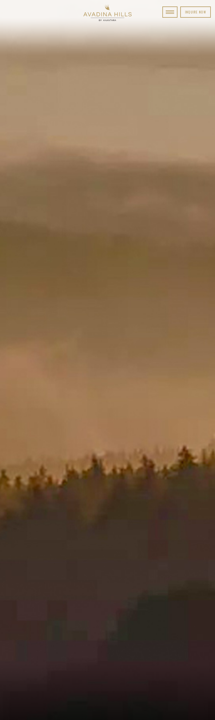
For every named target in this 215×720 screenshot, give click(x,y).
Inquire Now (195, 12)
